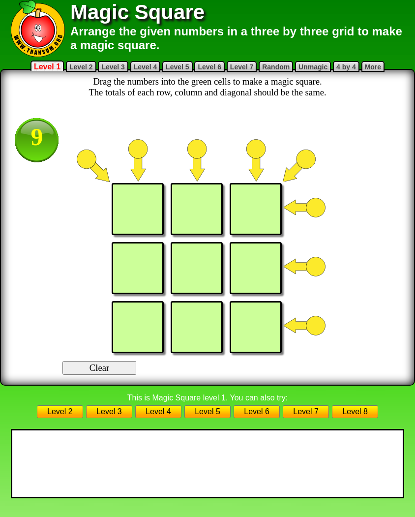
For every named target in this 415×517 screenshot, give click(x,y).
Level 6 (209, 67)
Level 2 (80, 67)
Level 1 (47, 66)
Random (276, 67)
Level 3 (112, 67)
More (373, 67)
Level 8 (355, 411)
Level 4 (145, 67)
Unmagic (312, 67)
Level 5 (177, 67)
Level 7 (241, 67)
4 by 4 (346, 67)
